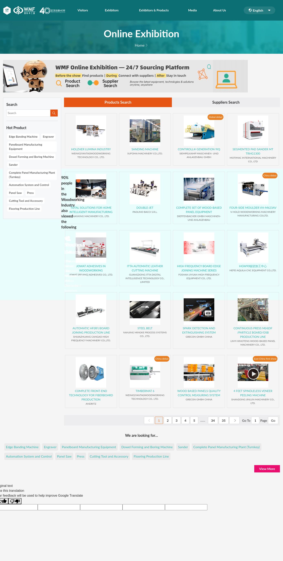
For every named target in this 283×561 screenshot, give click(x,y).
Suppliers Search (226, 102)
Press (30, 192)
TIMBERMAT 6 (145, 391)
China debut (269, 175)
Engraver (48, 136)
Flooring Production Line (24, 208)
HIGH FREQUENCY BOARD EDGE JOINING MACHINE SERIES (199, 269)
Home (140, 45)
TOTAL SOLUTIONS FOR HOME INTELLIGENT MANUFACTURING (91, 210)
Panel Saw (15, 192)
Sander (13, 164)
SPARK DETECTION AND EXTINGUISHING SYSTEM (199, 331)
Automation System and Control (29, 185)
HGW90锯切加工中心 (253, 266)
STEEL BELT (145, 328)
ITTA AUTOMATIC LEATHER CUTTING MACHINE (145, 269)
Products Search (118, 102)
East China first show (265, 359)
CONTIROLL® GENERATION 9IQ (199, 150)
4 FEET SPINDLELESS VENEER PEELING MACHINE (252, 393)
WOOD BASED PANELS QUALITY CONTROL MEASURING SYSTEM (199, 393)
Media (197, 10)
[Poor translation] (14, 502)
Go (273, 421)
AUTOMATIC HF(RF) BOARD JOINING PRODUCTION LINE (91, 331)
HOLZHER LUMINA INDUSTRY (91, 150)
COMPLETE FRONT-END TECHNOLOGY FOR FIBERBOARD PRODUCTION (91, 396)
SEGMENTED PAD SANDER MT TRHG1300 (253, 152)
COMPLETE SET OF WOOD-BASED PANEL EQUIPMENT (199, 210)
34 (213, 421)
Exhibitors (110, 10)
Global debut (215, 117)
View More (267, 469)
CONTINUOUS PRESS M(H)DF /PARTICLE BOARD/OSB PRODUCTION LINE (252, 333)
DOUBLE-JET (144, 208)
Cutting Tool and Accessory (26, 200)
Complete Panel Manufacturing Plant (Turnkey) (32, 175)
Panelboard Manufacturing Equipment (25, 146)
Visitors (83, 10)
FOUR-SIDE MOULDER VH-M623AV (252, 208)
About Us (221, 10)
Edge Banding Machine (23, 136)
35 (224, 421)
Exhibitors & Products (156, 10)
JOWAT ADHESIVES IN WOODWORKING (91, 269)
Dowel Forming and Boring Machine (31, 156)
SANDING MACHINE (145, 150)
